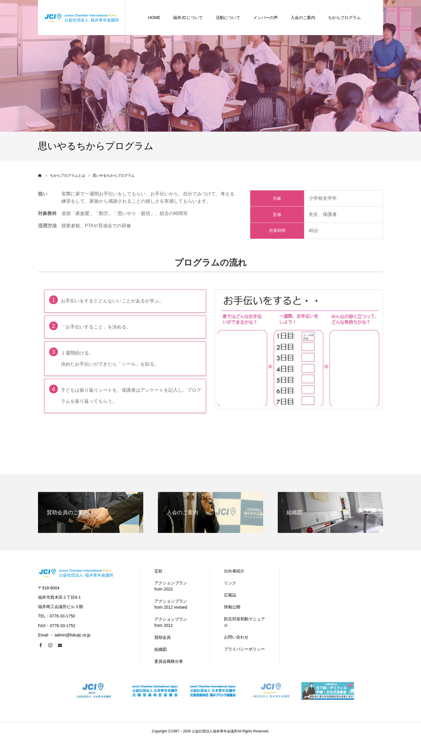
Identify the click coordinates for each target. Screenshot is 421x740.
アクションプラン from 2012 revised (170, 604)
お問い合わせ (236, 637)
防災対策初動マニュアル (244, 622)
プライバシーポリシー (244, 649)
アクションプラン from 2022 (170, 586)
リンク (230, 583)
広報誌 (230, 595)
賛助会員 (162, 637)
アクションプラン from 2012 (170, 622)
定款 (158, 571)
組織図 (160, 649)
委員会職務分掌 (168, 661)
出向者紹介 (234, 571)
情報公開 (232, 607)
